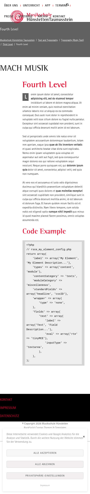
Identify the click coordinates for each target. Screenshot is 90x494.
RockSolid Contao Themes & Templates (45, 427)
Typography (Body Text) (72, 40)
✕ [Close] (84, 436)
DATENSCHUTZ (9, 416)
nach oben (5, 391)
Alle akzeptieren (45, 452)
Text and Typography (48, 40)
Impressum (45, 485)
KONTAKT (6, 400)
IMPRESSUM (8, 408)
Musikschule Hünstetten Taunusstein (17, 40)
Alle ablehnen (45, 464)
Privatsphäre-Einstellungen (45, 475)
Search (67, 4)
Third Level (8, 44)
